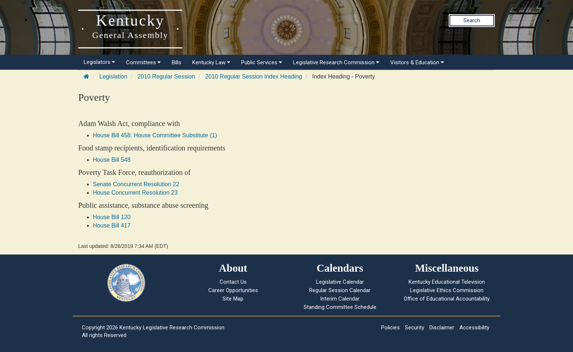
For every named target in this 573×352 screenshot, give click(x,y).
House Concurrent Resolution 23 (135, 193)
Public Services (261, 62)
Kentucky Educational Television (447, 282)
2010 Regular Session (166, 76)
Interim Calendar (340, 298)
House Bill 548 (111, 160)
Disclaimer (441, 327)
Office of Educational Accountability (447, 298)
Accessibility (474, 327)
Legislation (113, 76)
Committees (143, 62)
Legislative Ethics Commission (446, 290)
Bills (176, 62)
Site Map (233, 298)
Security (414, 327)
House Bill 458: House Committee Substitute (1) (155, 135)
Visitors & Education (417, 62)
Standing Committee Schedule (340, 307)
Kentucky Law (211, 62)
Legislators (99, 62)
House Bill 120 (111, 217)
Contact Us (233, 282)
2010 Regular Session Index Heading (253, 76)
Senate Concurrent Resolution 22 (136, 184)
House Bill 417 (111, 225)
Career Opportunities (233, 290)
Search (471, 20)
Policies (390, 327)
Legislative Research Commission (336, 62)
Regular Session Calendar (340, 290)
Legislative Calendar (340, 282)
